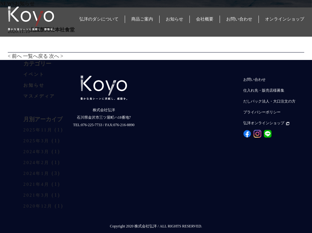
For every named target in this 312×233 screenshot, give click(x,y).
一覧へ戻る (35, 56)
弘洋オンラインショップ (266, 123)
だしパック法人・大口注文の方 (269, 101)
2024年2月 (36, 162)
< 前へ (15, 56)
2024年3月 (36, 151)
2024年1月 (36, 173)
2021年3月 (36, 195)
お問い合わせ (254, 79)
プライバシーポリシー (262, 112)
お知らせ (33, 85)
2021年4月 (36, 184)
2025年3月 (36, 141)
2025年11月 (37, 130)
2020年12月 (38, 206)
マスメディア (39, 96)
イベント (33, 74)
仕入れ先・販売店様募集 (263, 90)
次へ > (56, 56)
